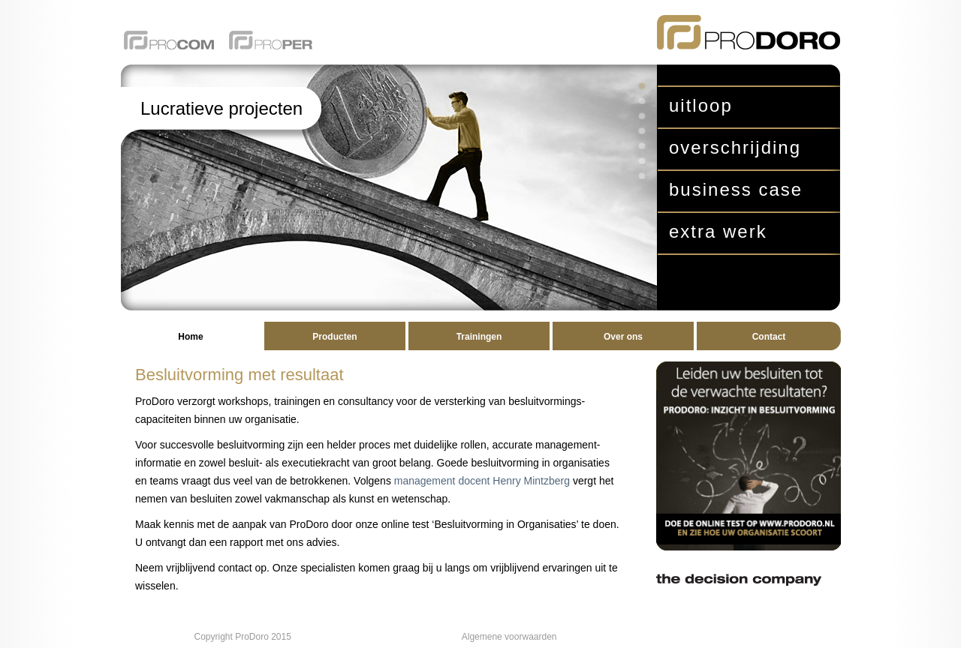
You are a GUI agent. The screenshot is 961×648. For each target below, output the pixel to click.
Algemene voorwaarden (509, 637)
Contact (769, 337)
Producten (334, 337)
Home (190, 337)
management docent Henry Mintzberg (482, 481)
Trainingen (479, 337)
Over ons (623, 337)
